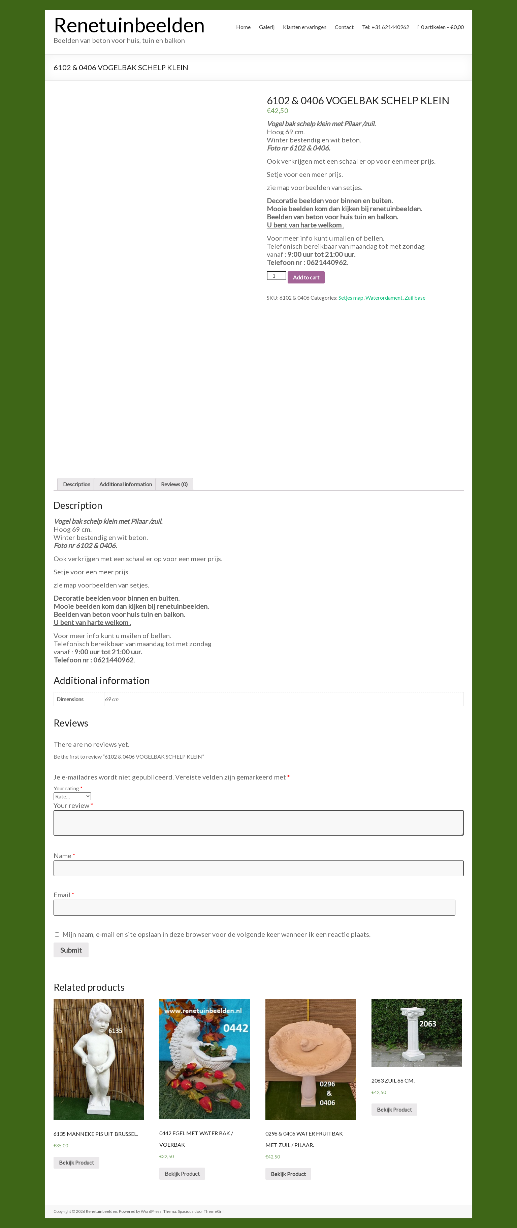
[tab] (76, 484)
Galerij (266, 27)
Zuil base (415, 297)
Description (76, 484)
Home (243, 27)
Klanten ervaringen (304, 27)
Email (64, 895)
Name (64, 855)
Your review (73, 805)
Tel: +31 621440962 (385, 27)
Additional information (125, 484)
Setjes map (350, 297)
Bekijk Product (76, 1162)
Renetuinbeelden (129, 24)
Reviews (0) (174, 484)
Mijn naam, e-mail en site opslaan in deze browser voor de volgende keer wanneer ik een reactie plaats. (216, 934)
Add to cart (306, 277)
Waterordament (383, 297)
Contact (344, 27)
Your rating (68, 788)
